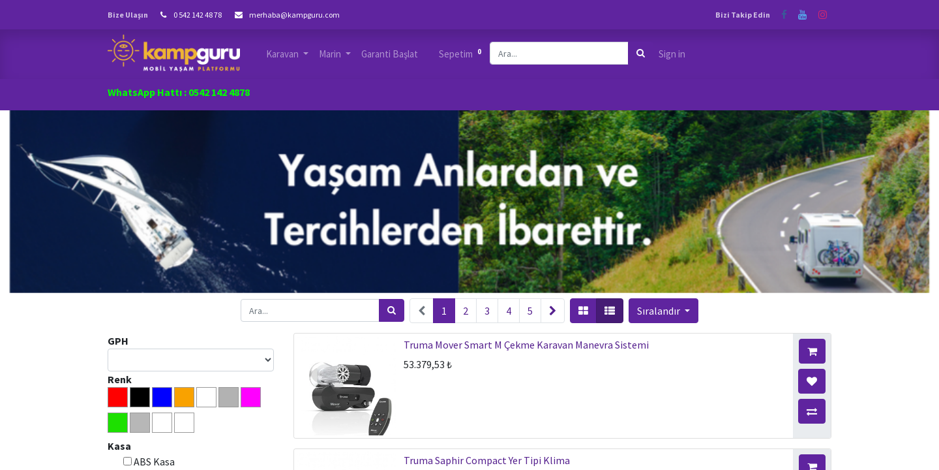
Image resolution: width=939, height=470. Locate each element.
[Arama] (640, 53)
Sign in (672, 54)
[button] (663, 310)
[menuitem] (389, 54)
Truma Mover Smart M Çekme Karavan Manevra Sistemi (526, 344)
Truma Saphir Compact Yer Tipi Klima (487, 460)
